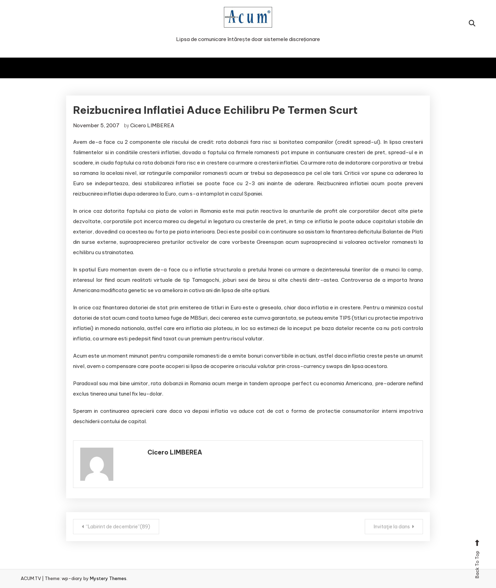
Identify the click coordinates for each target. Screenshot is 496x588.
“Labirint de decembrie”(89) (118, 527)
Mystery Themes (108, 578)
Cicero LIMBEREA (152, 125)
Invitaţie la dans (392, 527)
